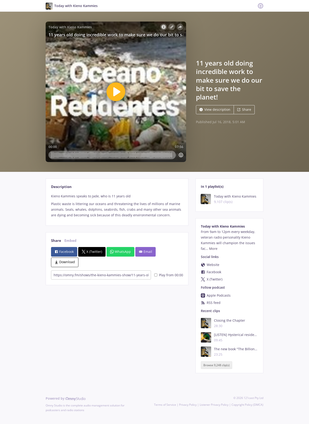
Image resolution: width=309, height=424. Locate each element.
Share (244, 109)
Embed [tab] (70, 240)
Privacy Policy (188, 405)
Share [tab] (56, 240)
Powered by (66, 398)
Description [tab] (61, 186)
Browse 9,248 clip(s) (216, 365)
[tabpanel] (117, 205)
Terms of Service (165, 405)
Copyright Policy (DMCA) (247, 405)
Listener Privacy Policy (214, 405)
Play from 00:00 (168, 275)
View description (214, 109)
